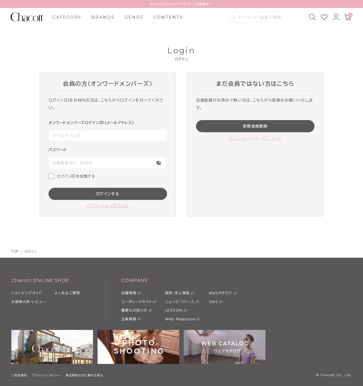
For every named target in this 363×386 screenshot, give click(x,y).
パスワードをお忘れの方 (107, 206)
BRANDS (103, 17)
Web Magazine (180, 319)
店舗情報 (128, 293)
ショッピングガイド (26, 293)
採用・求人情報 (177, 293)
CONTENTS (168, 17)
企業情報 (128, 319)
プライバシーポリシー (46, 375)
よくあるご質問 (67, 293)
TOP (15, 251)
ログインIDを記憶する (76, 176)
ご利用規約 (19, 375)
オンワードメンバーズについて (255, 138)
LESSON (173, 310)
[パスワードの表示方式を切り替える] (158, 163)
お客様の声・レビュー (28, 301)
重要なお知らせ (134, 310)
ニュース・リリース (180, 301)
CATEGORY (66, 17)
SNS (213, 301)
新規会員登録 (255, 126)
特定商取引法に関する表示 (84, 375)
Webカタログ (220, 293)
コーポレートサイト (136, 301)
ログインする (107, 194)
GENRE (134, 17)
